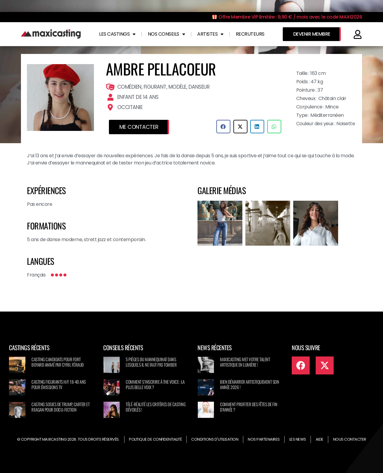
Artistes (210, 34)
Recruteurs (250, 34)
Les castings (117, 34)
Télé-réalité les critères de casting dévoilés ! (156, 407)
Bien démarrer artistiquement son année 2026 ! (249, 384)
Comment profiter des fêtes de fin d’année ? (248, 407)
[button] (223, 126)
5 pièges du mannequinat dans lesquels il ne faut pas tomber (151, 362)
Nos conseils (166, 34)
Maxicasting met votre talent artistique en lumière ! (245, 362)
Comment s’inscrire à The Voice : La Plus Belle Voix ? (155, 384)
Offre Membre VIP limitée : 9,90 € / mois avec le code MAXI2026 (287, 16)
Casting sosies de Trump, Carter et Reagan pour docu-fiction (60, 407)
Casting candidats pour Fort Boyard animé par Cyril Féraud (57, 362)
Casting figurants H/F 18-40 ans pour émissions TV (58, 384)
